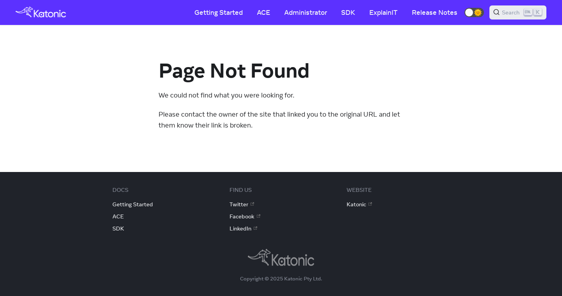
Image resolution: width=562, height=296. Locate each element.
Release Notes (434, 12)
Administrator (305, 12)
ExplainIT (383, 12)
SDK (348, 12)
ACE (263, 12)
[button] (474, 12)
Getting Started (218, 12)
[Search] (517, 12)
